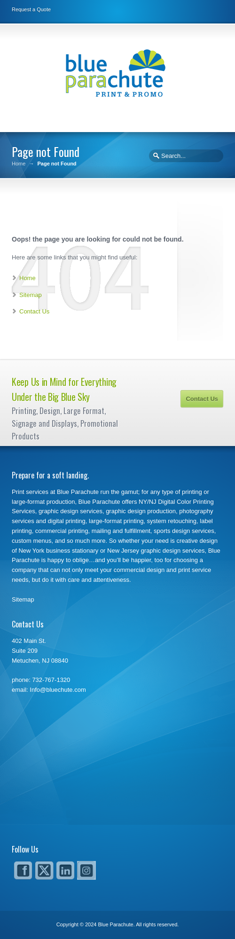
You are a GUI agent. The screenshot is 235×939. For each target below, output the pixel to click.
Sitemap (30, 294)
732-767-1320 (51, 679)
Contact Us (34, 311)
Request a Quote (31, 9)
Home (18, 163)
